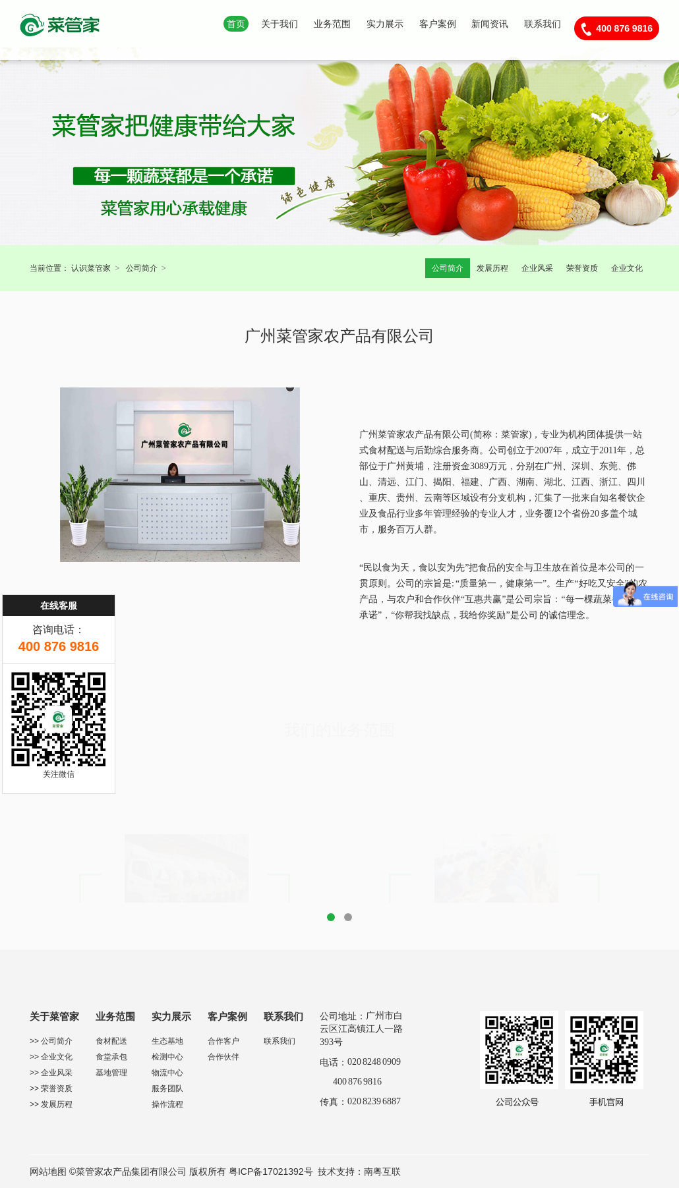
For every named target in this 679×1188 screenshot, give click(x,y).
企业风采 (537, 268)
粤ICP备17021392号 (271, 1171)
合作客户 (223, 1041)
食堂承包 (111, 1056)
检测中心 (167, 1056)
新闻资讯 (489, 23)
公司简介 (142, 268)
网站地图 (48, 1171)
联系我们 (542, 23)
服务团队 (167, 1088)
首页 (236, 23)
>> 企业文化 (51, 1056)
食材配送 (111, 1041)
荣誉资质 (582, 268)
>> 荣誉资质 (51, 1088)
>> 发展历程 (51, 1104)
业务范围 (332, 23)
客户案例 (437, 23)
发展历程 (492, 268)
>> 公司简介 (51, 1041)
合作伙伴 (223, 1056)
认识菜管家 (91, 268)
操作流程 (167, 1104)
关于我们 (279, 23)
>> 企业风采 (51, 1072)
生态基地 (167, 1041)
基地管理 (111, 1072)
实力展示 (385, 23)
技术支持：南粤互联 (359, 1171)
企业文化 (627, 268)
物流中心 (167, 1072)
